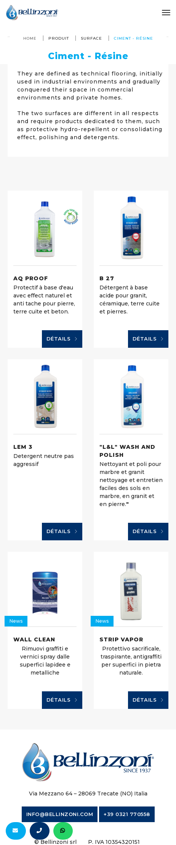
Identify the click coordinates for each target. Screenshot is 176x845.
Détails (62, 339)
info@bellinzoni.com (59, 814)
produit (58, 38)
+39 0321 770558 (127, 814)
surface (91, 38)
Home (30, 38)
